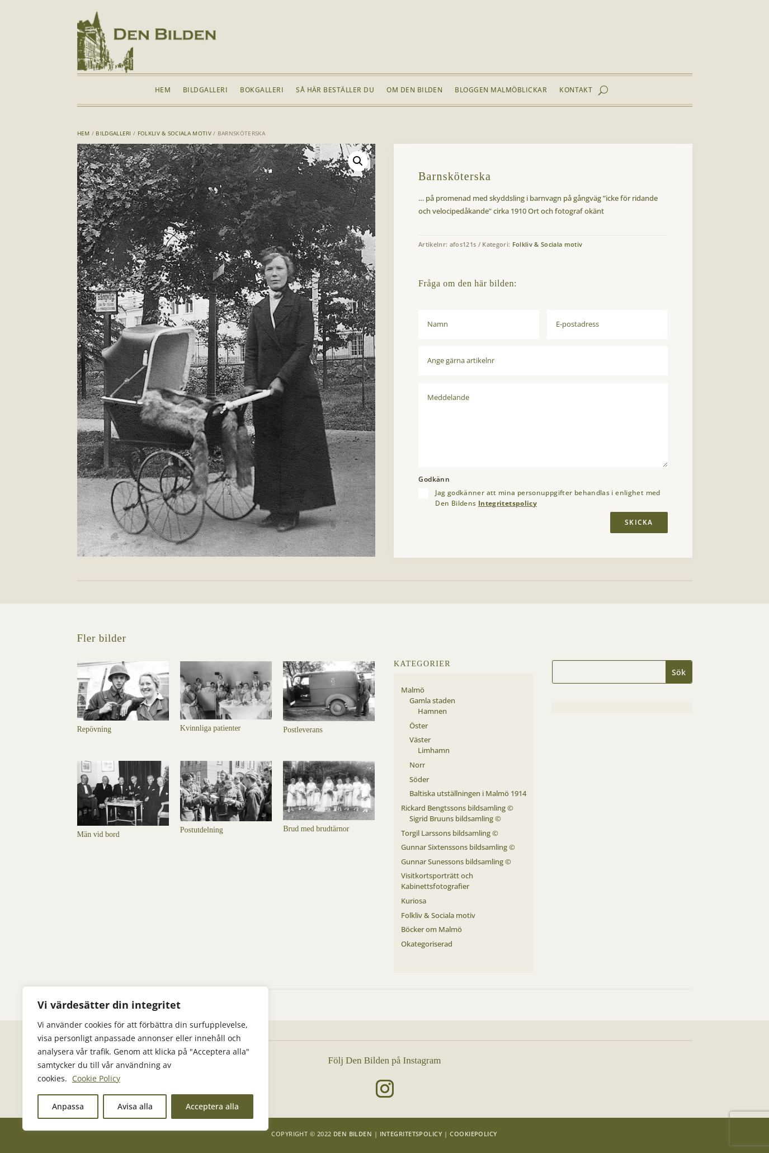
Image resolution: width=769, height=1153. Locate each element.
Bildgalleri (205, 90)
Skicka (639, 522)
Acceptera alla (212, 1106)
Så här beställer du (335, 90)
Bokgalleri (262, 90)
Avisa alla (135, 1106)
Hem (163, 90)
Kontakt (575, 90)
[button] (358, 161)
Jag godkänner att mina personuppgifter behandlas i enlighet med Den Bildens (547, 498)
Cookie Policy (96, 1078)
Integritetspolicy (507, 503)
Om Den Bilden (414, 90)
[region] (145, 1058)
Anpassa (68, 1106)
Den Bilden (352, 1134)
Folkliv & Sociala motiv (174, 133)
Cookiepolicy (473, 1134)
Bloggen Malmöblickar (501, 90)
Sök (679, 672)
